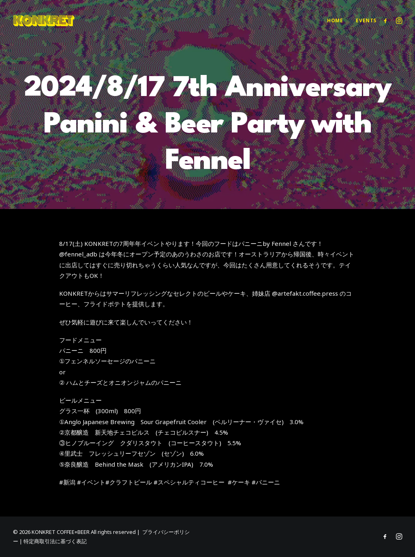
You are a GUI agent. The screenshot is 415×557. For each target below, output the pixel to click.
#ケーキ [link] (239, 482)
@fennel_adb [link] (78, 254)
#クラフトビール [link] (128, 482)
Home (335, 20)
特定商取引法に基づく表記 (55, 541)
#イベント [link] (91, 482)
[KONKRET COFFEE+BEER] (44, 21)
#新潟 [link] (67, 482)
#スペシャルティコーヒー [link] (189, 482)
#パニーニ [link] (266, 482)
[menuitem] (335, 20)
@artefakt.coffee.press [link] (305, 293)
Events (366, 20)
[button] (387, 20)
